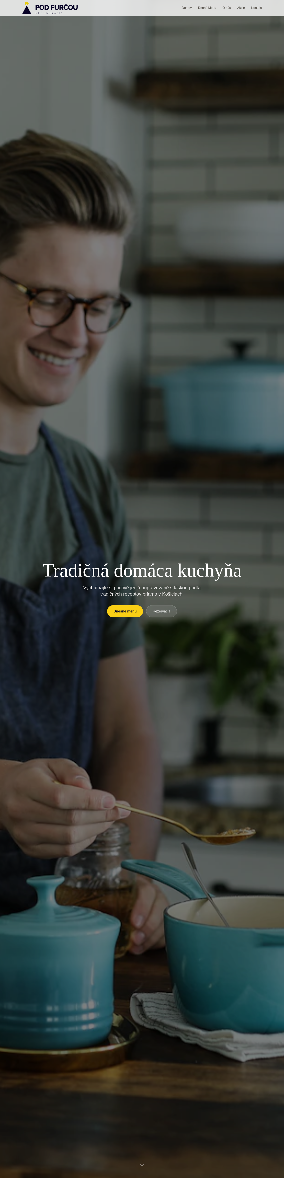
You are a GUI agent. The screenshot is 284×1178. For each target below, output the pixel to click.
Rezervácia (161, 613)
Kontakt (256, 7)
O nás (226, 7)
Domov (187, 7)
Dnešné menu (125, 613)
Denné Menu (207, 7)
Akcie (241, 7)
